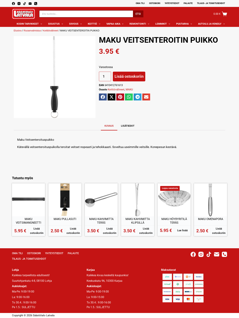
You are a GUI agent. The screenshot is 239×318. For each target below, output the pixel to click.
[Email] (30, 3)
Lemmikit (163, 24)
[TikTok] (24, 3)
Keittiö (95, 24)
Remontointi (140, 24)
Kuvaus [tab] (109, 125)
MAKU (129, 89)
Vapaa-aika (115, 24)
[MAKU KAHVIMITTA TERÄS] (101, 199)
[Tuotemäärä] (105, 76)
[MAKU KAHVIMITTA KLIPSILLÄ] (137, 199)
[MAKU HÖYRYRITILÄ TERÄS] (174, 199)
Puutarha (184, 24)
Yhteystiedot (172, 3)
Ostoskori (154, 3)
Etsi (138, 13)
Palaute (188, 3)
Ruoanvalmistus (32, 30)
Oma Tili (140, 3)
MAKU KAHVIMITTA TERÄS (101, 220)
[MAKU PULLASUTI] (64, 199)
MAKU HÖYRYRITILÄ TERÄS (174, 220)
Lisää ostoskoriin (129, 76)
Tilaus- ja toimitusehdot (211, 3)
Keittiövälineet (50, 30)
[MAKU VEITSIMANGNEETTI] (28, 199)
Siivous (76, 24)
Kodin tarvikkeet (30, 24)
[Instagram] (19, 3)
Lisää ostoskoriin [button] (36, 231)
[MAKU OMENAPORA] (210, 199)
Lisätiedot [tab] (128, 125)
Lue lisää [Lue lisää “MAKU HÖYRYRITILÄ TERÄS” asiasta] (182, 230)
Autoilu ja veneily (212, 24)
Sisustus (56, 24)
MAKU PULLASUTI (65, 219)
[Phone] (35, 3)
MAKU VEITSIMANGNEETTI (28, 220)
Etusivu (18, 30)
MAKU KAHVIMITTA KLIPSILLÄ (137, 220)
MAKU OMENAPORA (210, 219)
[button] (103, 97)
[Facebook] (13, 3)
